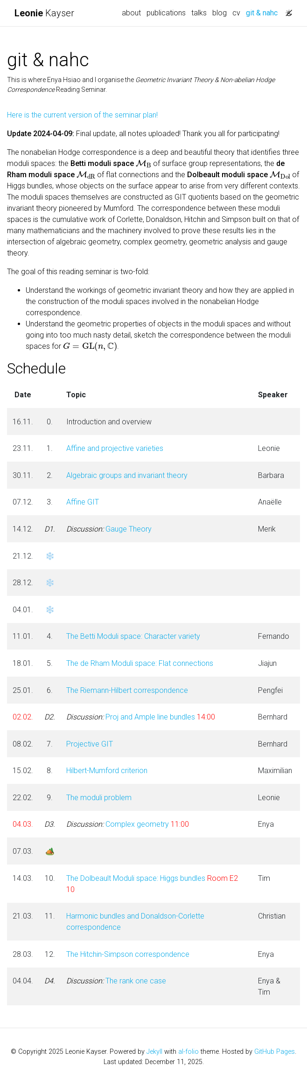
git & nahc (263, 12)
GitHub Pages (274, 1052)
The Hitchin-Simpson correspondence (127, 954)
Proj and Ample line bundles (130, 716)
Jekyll (154, 1052)
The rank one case (116, 980)
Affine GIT (82, 502)
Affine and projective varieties (114, 448)
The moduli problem (99, 797)
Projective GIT (89, 744)
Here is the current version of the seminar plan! (82, 115)
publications (166, 12)
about (131, 12)
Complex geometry (117, 824)
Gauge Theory (109, 529)
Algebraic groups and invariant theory (127, 475)
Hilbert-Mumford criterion (106, 770)
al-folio (188, 1052)
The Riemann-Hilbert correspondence (127, 690)
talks (199, 12)
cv (236, 12)
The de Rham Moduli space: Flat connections (139, 663)
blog (219, 12)
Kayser (44, 13)
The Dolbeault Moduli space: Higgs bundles (135, 878)
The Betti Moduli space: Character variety (133, 636)
